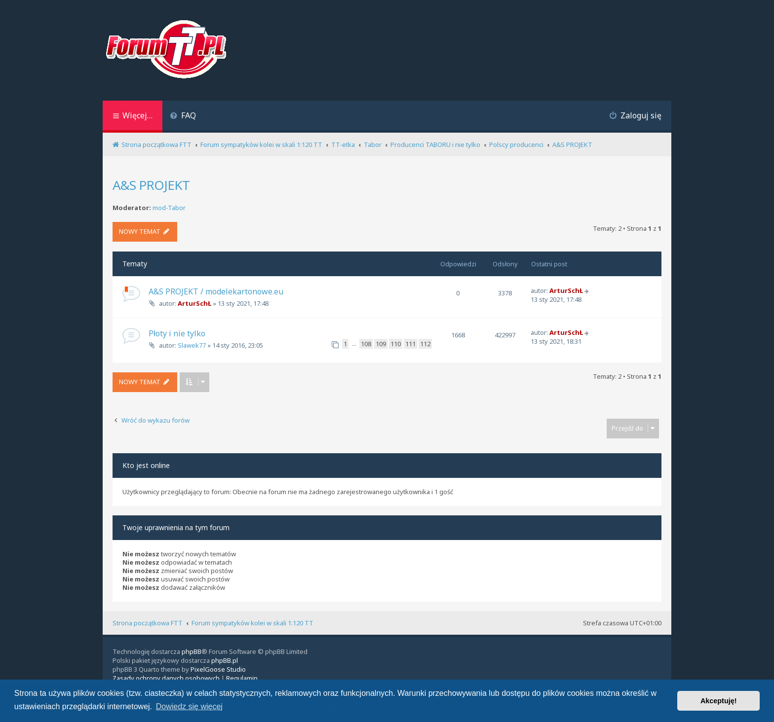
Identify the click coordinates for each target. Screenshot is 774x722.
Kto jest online (146, 465)
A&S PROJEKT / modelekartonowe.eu (216, 291)
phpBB (191, 651)
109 (381, 343)
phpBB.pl (224, 660)
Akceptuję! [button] (718, 701)
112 (425, 343)
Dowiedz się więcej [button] (189, 706)
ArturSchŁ (194, 303)
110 (395, 343)
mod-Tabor (169, 208)
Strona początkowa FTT (148, 622)
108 (366, 343)
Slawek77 (192, 345)
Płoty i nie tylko (177, 333)
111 (410, 343)
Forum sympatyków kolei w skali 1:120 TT (252, 622)
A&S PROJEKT (151, 185)
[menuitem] (182, 117)
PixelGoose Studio (218, 669)
